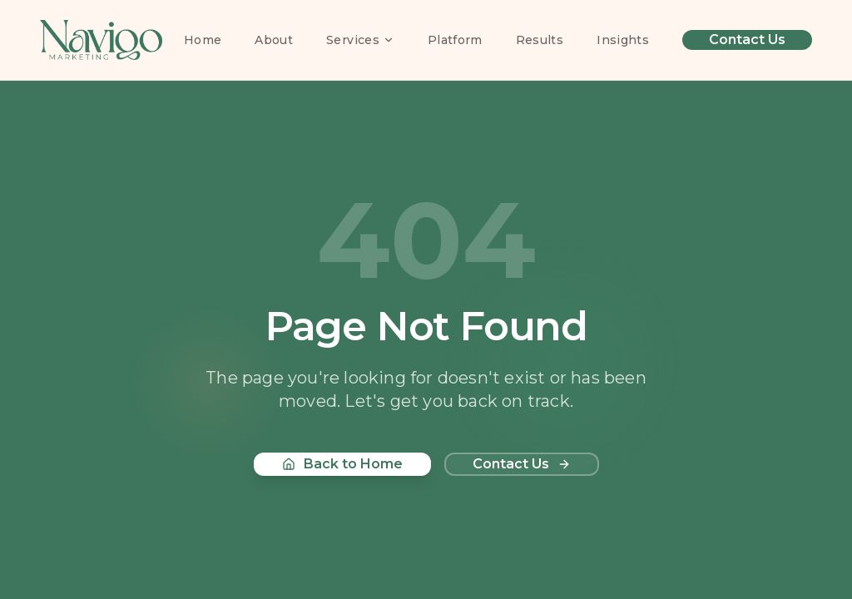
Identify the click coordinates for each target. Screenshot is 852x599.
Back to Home (342, 464)
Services (360, 39)
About (274, 39)
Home (202, 39)
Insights (623, 39)
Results (539, 39)
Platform (455, 39)
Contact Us (747, 39)
